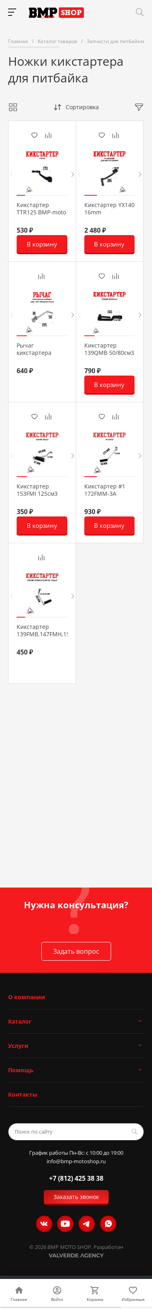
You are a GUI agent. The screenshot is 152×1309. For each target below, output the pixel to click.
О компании (26, 997)
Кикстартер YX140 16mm (109, 208)
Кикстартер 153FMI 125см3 (37, 490)
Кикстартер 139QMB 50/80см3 (109, 349)
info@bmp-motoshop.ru (76, 1161)
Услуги (18, 1046)
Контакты (22, 1094)
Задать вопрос (76, 951)
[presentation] (11, 174)
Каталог (20, 1021)
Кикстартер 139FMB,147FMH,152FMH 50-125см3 (51, 634)
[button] (21, 195)
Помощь (21, 1070)
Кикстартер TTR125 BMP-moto (41, 208)
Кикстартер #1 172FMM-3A (104, 490)
